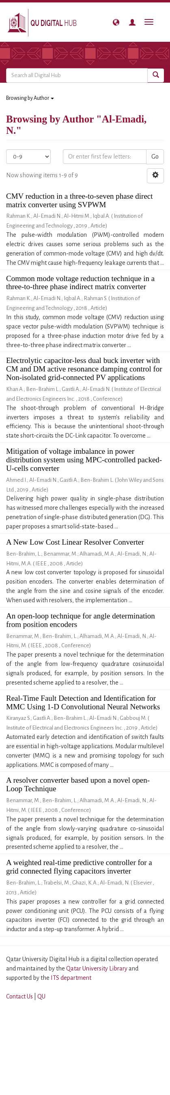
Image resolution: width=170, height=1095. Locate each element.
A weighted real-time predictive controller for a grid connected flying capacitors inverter (79, 866)
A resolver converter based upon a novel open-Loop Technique (78, 784)
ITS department (71, 978)
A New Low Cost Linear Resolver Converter (75, 542)
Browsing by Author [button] (30, 98)
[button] (116, 22)
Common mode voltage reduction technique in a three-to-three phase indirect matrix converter (80, 282)
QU (41, 996)
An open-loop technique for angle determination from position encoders (80, 620)
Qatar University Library (97, 968)
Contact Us (19, 996)
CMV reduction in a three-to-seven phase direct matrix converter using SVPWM (79, 200)
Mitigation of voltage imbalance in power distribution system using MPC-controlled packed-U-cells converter (84, 459)
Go (155, 156)
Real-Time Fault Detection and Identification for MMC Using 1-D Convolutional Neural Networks (83, 702)
